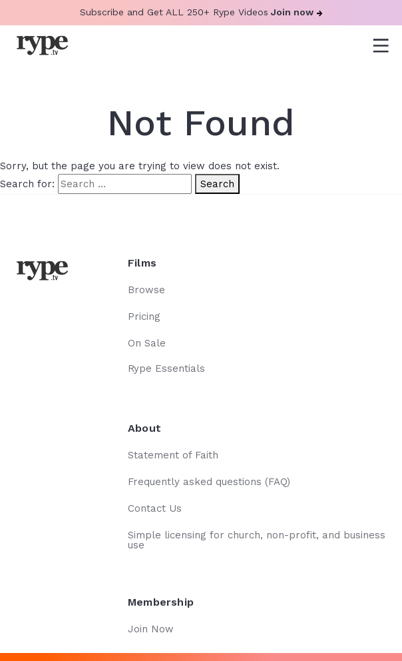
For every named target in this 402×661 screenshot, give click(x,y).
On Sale (147, 343)
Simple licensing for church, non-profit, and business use (256, 540)
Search (217, 184)
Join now (297, 12)
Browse (146, 290)
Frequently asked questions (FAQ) (209, 482)
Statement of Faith (173, 455)
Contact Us (155, 508)
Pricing (144, 317)
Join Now (151, 629)
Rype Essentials (166, 368)
